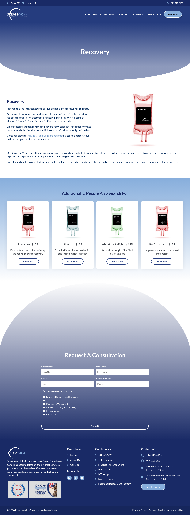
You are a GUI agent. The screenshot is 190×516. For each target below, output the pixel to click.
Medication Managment (57, 405)
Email (44, 380)
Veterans (150, 15)
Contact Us (173, 15)
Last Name (101, 369)
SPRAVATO (123, 15)
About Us (97, 15)
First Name (47, 369)
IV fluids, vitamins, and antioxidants (44, 137)
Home (87, 15)
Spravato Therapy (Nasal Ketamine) (62, 398)
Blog (159, 15)
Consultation (52, 416)
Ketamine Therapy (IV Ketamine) (61, 409)
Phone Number (104, 380)
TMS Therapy (137, 15)
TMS (48, 402)
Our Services (109, 15)
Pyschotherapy (53, 412)
